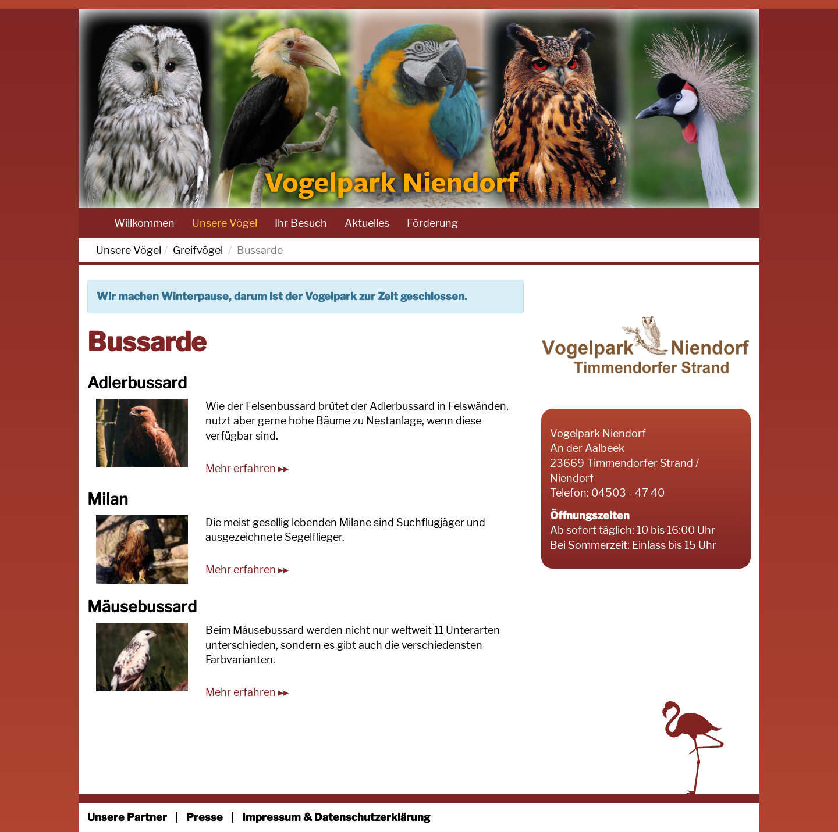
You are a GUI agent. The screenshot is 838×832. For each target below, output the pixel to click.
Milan (107, 499)
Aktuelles (367, 223)
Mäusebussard (142, 606)
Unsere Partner (127, 817)
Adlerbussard (137, 382)
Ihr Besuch (301, 223)
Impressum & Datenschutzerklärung (336, 817)
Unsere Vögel (224, 223)
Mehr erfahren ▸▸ (247, 468)
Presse (204, 817)
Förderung (432, 223)
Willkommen (144, 223)
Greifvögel (198, 250)
